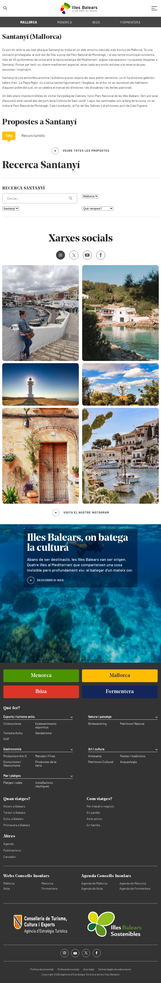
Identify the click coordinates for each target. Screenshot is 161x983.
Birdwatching (97, 723)
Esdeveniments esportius (45, 725)
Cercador (9, 857)
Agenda (8, 844)
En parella (93, 812)
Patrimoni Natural (132, 723)
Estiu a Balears (13, 819)
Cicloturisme (12, 723)
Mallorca (9, 883)
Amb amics (94, 819)
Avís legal (88, 969)
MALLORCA (28, 22)
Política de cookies (68, 969)
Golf (6, 739)
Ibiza (6, 888)
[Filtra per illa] (90, 196)
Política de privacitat (42, 969)
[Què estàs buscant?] (39, 198)
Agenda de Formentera (134, 888)
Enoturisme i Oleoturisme (12, 763)
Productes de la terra (45, 763)
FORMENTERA (130, 22)
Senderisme (43, 733)
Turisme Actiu (13, 733)
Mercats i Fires (45, 756)
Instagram (59, 255)
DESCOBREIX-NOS (50, 580)
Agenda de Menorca (132, 883)
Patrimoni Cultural (100, 762)
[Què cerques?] (97, 208)
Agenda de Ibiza (92, 888)
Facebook (99, 255)
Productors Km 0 (15, 756)
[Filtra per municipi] (10, 208)
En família (93, 825)
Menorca (47, 883)
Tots (9, 135)
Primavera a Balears (16, 825)
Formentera (49, 888)
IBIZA (96, 22)
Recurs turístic (33, 135)
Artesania (94, 756)
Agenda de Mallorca (94, 883)
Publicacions (12, 850)
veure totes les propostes (86, 150)
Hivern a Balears (14, 806)
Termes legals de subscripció (114, 969)
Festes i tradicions (132, 756)
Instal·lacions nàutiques (44, 784)
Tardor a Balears (14, 812)
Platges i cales (12, 782)
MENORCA (64, 22)
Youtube (86, 255)
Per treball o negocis (100, 806)
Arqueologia (128, 762)
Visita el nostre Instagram (86, 512)
